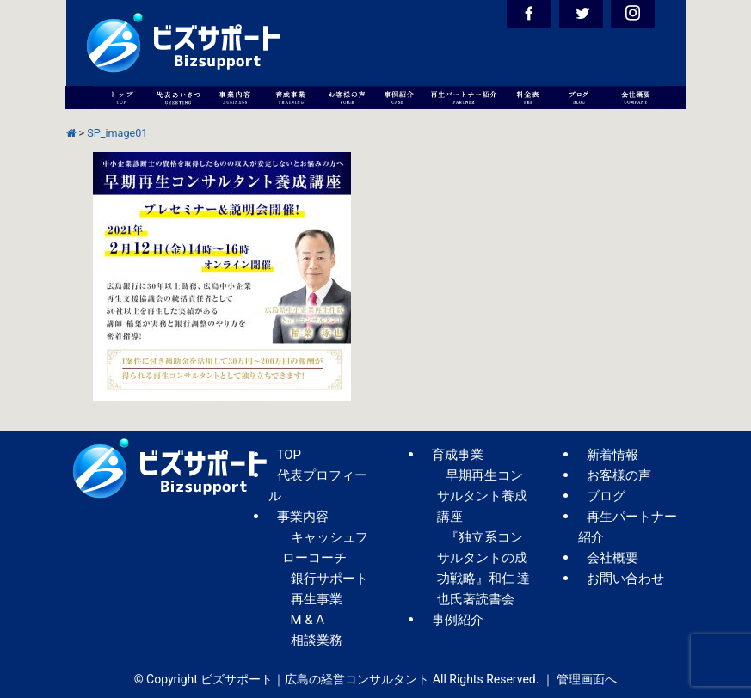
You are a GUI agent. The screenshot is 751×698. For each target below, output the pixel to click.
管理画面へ (587, 679)
